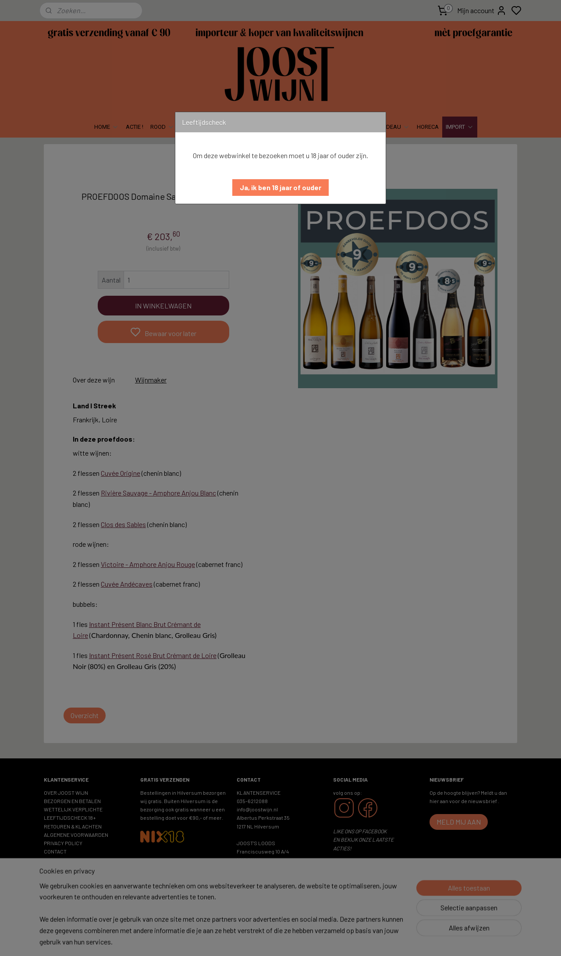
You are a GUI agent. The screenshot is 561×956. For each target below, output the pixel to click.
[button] (280, 187)
